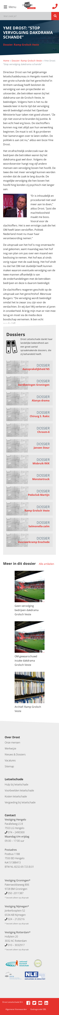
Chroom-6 (43, 432)
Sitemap (9, 766)
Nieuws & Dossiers (15, 754)
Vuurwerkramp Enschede (34, 542)
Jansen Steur (42, 447)
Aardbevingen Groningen (34, 385)
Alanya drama (41, 400)
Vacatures (10, 760)
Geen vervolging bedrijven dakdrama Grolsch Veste (27, 610)
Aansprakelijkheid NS (36, 369)
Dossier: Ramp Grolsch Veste (21, 44)
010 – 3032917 (16, 945)
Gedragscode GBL (38, 1009)
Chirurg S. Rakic (40, 416)
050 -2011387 (15, 893)
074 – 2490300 (16, 832)
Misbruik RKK (41, 463)
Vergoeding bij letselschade (20, 802)
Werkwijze (10, 748)
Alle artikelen (46, 564)
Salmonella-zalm (39, 526)
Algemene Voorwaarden (16, 1009)
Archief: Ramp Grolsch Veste (28, 709)
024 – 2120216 (16, 919)
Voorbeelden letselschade (19, 790)
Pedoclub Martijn (39, 495)
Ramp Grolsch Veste (37, 510)
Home (6, 60)
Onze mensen (12, 742)
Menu (10, 7)
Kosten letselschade (16, 796)
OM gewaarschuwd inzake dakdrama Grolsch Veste (26, 661)
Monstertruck (41, 479)
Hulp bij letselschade (16, 784)
